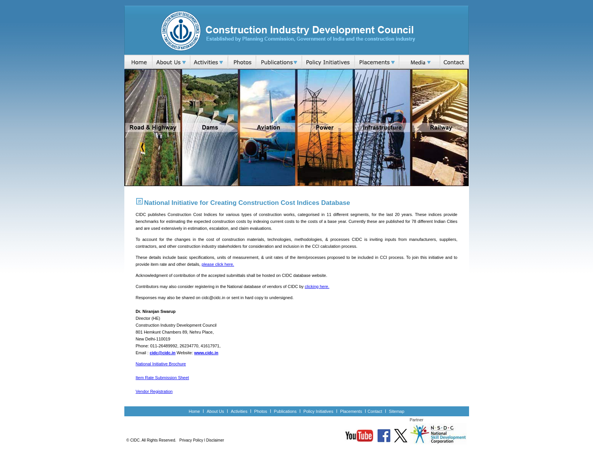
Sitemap (396, 411)
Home (194, 411)
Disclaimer (215, 440)
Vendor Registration (154, 391)
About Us (215, 411)
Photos (260, 411)
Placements (351, 411)
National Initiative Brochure (161, 364)
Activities (239, 411)
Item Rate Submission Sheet (162, 377)
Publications (285, 411)
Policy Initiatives (318, 411)
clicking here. (317, 286)
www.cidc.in (206, 352)
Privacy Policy (191, 440)
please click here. (218, 264)
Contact (375, 411)
